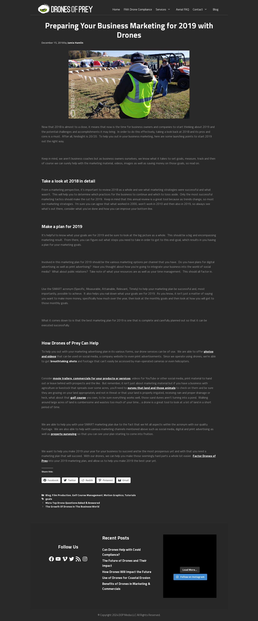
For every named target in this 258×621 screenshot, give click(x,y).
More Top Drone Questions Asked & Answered (72, 503)
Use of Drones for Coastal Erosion (126, 577)
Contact (202, 9)
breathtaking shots (63, 361)
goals (48, 499)
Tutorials (130, 495)
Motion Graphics (114, 495)
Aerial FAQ (182, 9)
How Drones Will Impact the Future (126, 571)
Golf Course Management (87, 495)
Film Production (61, 495)
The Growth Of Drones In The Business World (72, 506)
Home (116, 9)
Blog (216, 9)
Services (165, 9)
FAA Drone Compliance (138, 9)
